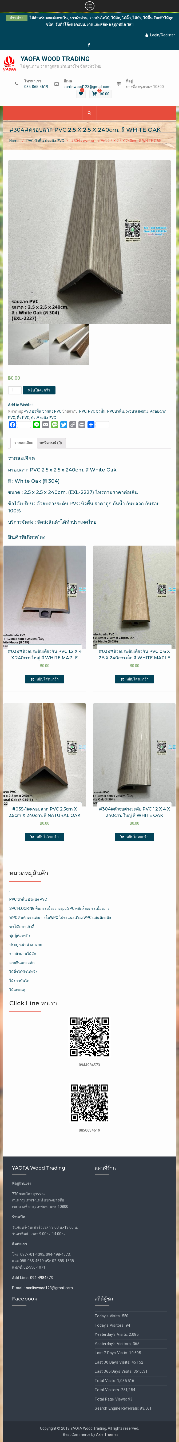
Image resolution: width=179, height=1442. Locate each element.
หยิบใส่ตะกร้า (39, 390)
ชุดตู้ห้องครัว (19, 935)
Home (14, 141)
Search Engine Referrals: (117, 1408)
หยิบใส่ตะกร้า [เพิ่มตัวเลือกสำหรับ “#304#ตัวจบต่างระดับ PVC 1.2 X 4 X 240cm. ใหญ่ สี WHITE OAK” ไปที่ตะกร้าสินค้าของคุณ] (137, 837)
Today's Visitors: (110, 1325)
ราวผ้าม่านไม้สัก (22, 954)
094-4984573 (41, 1278)
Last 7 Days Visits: (112, 1352)
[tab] (23, 443)
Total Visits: (106, 1380)
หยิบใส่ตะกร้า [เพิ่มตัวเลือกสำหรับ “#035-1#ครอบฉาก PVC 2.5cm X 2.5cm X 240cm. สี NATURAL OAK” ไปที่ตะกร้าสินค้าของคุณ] (48, 837)
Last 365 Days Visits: (114, 1371)
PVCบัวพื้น (115, 411)
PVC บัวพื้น (97, 411)
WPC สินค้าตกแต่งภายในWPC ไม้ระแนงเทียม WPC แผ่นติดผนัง (60, 917)
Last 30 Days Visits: (113, 1362)
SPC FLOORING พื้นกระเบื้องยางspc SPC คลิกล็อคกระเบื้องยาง (59, 908)
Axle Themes (107, 1434)
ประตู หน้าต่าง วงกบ (25, 944)
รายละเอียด (23, 443)
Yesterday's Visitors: (114, 1343)
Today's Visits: (108, 1316)
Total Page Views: (111, 1399)
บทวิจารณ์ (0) (50, 443)
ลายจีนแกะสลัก (21, 963)
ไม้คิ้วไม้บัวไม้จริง (23, 972)
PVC (82, 411)
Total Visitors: (108, 1389)
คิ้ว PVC (23, 418)
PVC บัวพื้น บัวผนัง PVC (45, 141)
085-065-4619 (36, 86)
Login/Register (160, 35)
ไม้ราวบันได (19, 981)
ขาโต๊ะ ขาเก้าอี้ (21, 926)
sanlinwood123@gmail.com (87, 86)
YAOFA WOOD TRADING (55, 59)
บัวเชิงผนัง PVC (43, 418)
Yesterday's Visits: (112, 1334)
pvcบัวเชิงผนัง (137, 411)
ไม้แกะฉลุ (17, 990)
